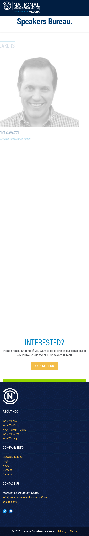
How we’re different (14, 429)
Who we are (10, 420)
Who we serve (11, 433)
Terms (73, 531)
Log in (6, 461)
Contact (7, 470)
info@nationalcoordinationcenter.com (25, 497)
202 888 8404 (10, 501)
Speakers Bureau (13, 456)
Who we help (10, 438)
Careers (7, 474)
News (6, 465)
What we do (10, 425)
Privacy (62, 531)
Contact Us (44, 366)
